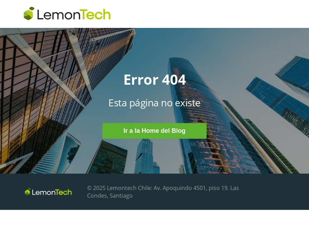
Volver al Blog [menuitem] (268, 192)
